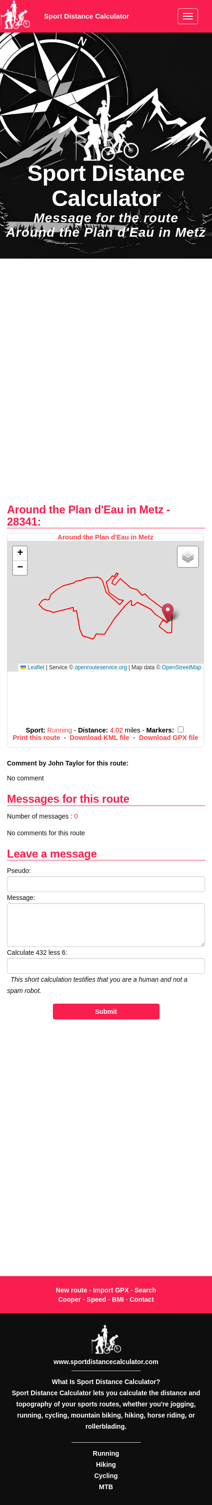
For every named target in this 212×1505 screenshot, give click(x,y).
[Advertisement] (106, 381)
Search (145, 1290)
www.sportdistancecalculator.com (106, 1361)
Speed (96, 1299)
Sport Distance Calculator (86, 16)
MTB (106, 1487)
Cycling (106, 1475)
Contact (141, 1299)
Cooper (69, 1299)
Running (106, 1453)
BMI (118, 1299)
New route (71, 1290)
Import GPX (110, 1290)
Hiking (106, 1464)
